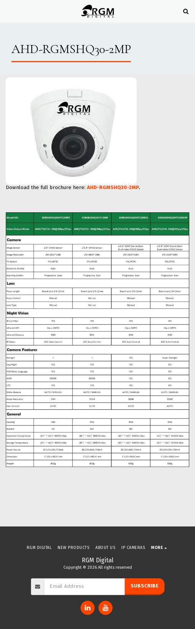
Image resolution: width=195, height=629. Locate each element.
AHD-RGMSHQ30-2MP (113, 188)
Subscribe (144, 586)
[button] (8, 11)
